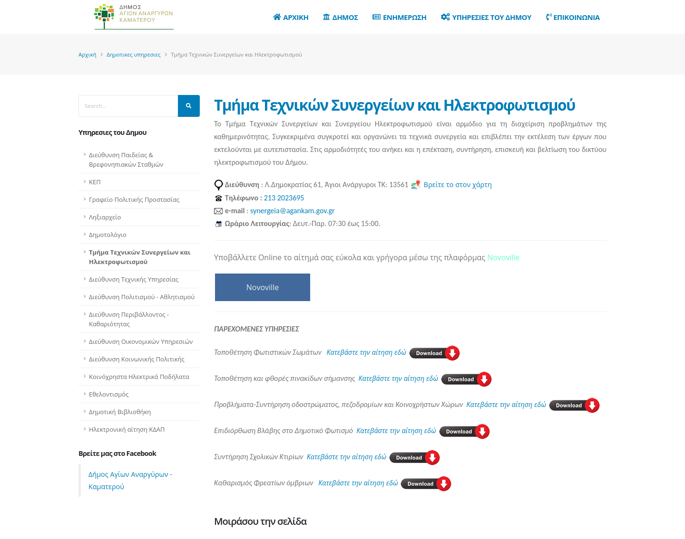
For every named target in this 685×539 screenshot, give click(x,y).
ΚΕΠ (95, 182)
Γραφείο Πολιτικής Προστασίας (134, 199)
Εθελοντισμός (108, 394)
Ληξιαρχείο (105, 217)
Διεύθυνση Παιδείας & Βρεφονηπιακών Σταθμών (126, 160)
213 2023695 (284, 197)
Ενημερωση (399, 17)
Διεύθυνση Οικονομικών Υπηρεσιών (141, 341)
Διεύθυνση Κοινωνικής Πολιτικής (137, 359)
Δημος (340, 17)
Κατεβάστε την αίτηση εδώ (393, 352)
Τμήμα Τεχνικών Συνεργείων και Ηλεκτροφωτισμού (139, 257)
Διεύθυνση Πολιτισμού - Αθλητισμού (142, 297)
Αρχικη (291, 17)
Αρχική (87, 54)
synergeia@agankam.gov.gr (292, 210)
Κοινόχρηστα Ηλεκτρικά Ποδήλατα (139, 376)
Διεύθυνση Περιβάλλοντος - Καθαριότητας (129, 319)
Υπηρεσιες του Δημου (486, 17)
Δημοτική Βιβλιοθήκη (120, 411)
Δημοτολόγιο (108, 234)
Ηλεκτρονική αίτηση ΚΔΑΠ (127, 429)
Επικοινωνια (573, 17)
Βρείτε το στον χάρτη (451, 184)
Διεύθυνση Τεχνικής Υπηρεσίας (133, 279)
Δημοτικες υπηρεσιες (133, 54)
